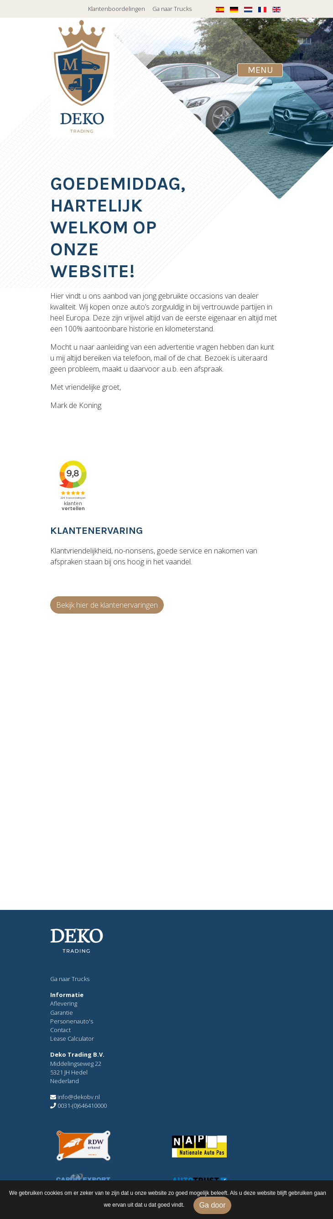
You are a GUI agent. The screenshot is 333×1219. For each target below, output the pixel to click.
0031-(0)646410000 (78, 1105)
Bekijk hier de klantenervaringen (107, 605)
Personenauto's (71, 1021)
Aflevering (63, 1003)
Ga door (212, 1205)
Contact (60, 1030)
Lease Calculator (72, 1038)
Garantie (61, 1012)
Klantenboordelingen (116, 9)
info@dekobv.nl (75, 1097)
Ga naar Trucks (172, 9)
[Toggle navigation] (260, 70)
